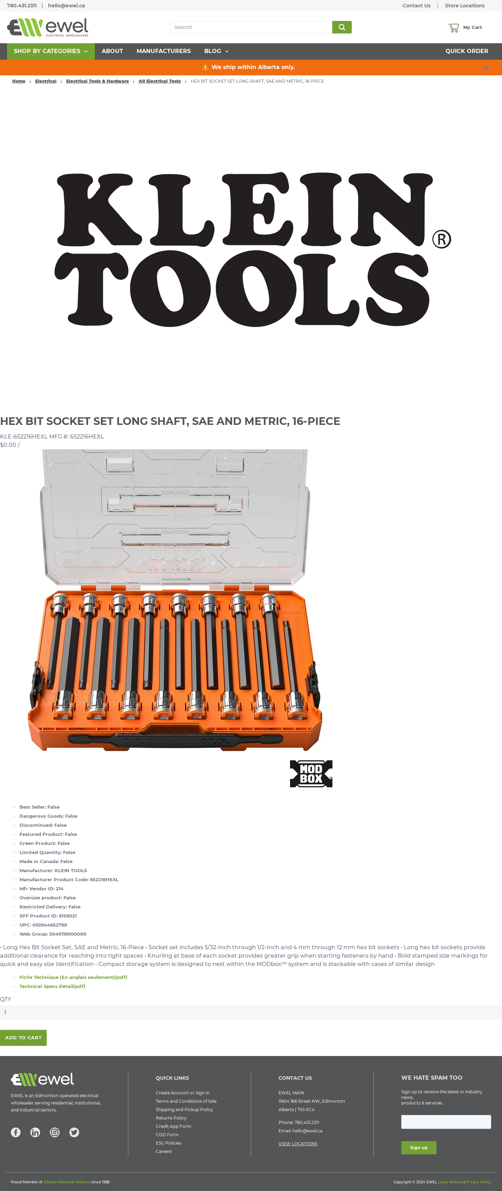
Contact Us (417, 5)
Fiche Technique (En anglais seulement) (73, 977)
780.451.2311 (22, 5)
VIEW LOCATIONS (298, 1143)
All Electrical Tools (160, 81)
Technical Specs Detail (52, 986)
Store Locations (465, 5)
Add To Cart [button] (23, 1037)
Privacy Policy (478, 1182)
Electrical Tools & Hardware (97, 81)
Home (18, 81)
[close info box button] (486, 67)
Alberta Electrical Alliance (67, 1182)
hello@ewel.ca (66, 5)
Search (341, 27)
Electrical (45, 81)
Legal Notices (450, 1182)
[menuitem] (51, 51)
